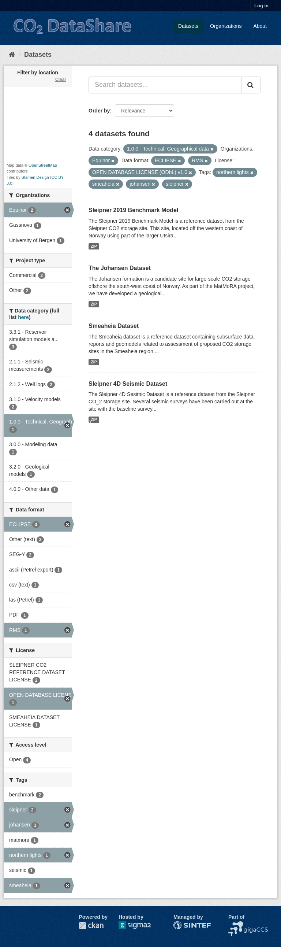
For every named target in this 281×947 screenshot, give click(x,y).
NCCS (235, 925)
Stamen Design (35, 177)
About (260, 26)
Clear (60, 79)
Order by (99, 111)
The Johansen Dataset (120, 268)
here (23, 317)
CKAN (91, 925)
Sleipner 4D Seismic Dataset (128, 384)
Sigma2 (140, 925)
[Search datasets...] (165, 85)
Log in (261, 5)
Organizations (225, 26)
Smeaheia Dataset (114, 326)
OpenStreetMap (43, 165)
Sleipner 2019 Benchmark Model (133, 210)
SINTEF (182, 925)
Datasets (188, 26)
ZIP (94, 246)
